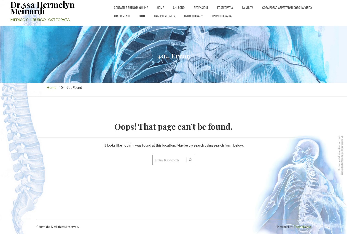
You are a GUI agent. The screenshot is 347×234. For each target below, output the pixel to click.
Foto (142, 15)
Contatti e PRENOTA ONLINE (131, 7)
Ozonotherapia (221, 15)
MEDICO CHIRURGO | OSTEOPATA (40, 19)
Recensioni (201, 7)
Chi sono (179, 7)
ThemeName (302, 227)
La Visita (247, 7)
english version (164, 15)
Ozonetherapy (193, 15)
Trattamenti (122, 15)
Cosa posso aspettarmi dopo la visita (287, 7)
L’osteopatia (225, 7)
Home (160, 7)
